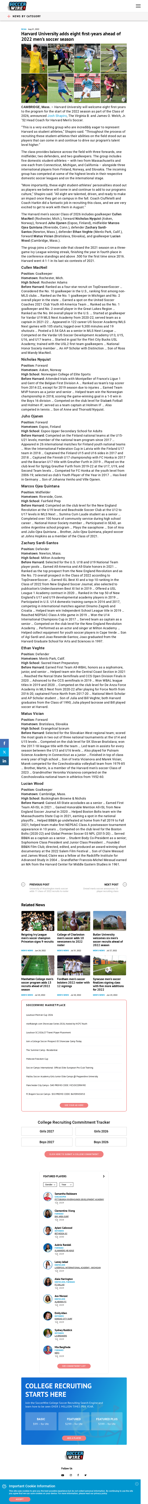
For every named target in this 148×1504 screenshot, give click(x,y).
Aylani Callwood (63, 1227)
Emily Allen (61, 1313)
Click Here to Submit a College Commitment (74, 1154)
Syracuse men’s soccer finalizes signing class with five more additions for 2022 (108, 984)
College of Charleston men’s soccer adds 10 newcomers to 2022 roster (70, 940)
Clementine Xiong (65, 1210)
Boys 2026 (101, 1142)
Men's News (27, 950)
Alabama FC (60, 1302)
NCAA (23, 29)
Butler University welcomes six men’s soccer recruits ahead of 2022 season (108, 940)
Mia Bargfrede (62, 1347)
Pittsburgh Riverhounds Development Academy (79, 1199)
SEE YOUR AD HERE (74, 1105)
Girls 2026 (101, 1131)
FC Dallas (60, 1285)
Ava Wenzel (61, 1296)
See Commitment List (74, 1366)
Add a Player (74, 1438)
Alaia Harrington (64, 1279)
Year (64, 1184)
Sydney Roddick (63, 1330)
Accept (20, 1499)
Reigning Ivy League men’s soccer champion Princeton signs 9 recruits (37, 938)
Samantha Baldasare (66, 1193)
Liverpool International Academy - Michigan (78, 1268)
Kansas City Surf (63, 1319)
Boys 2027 (47, 1142)
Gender (48, 1184)
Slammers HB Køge (64, 1250)
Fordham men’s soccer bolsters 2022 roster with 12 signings (73, 982)
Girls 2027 (47, 1131)
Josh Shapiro (57, 116)
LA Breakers (61, 1336)
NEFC (57, 1353)
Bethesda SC (61, 1233)
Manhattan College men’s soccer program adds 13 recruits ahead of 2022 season (37, 984)
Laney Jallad (61, 1262)
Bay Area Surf (62, 1216)
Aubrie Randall (63, 1245)
